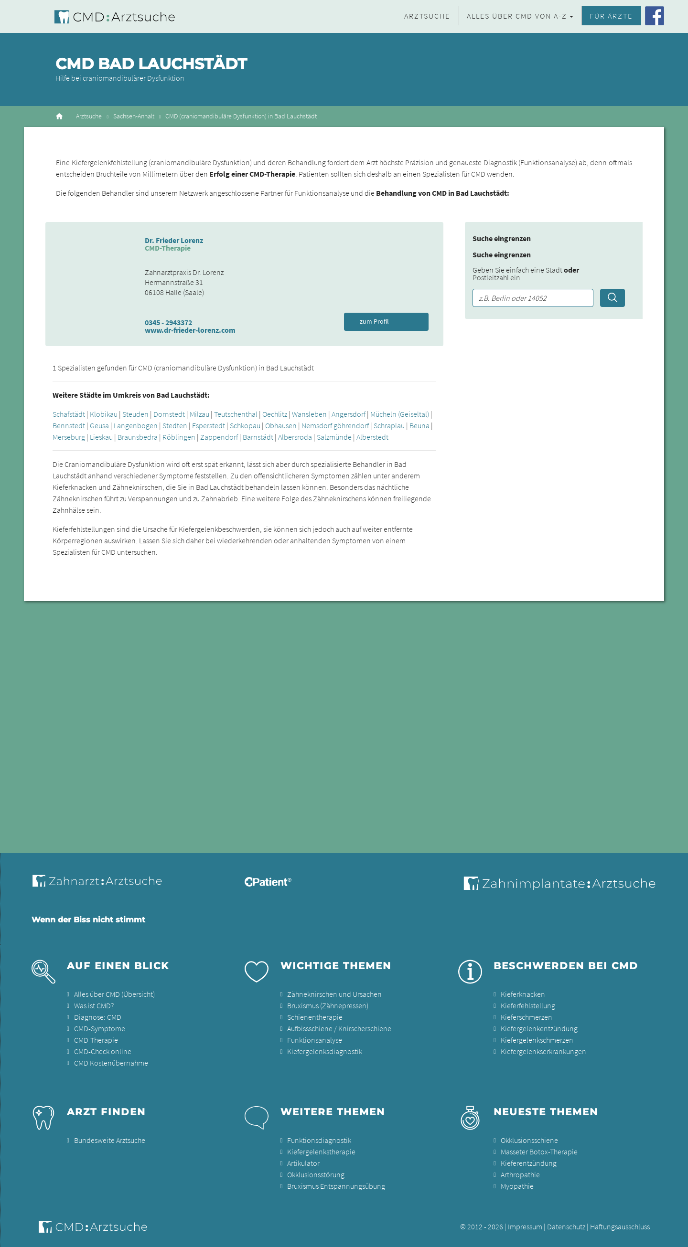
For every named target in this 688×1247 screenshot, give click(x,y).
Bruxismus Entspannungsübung (336, 1186)
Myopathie (517, 1186)
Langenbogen (136, 425)
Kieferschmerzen (526, 1017)
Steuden (135, 414)
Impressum (525, 1226)
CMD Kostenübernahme (111, 1062)
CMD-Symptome (99, 1028)
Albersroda (295, 437)
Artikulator (303, 1163)
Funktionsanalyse (314, 1040)
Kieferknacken (523, 994)
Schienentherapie (315, 1017)
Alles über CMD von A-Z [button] (517, 16)
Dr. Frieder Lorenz (174, 240)
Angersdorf (349, 414)
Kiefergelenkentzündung (539, 1028)
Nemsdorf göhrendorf (335, 425)
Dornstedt (169, 414)
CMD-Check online (102, 1051)
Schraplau (389, 425)
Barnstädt (258, 437)
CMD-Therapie (96, 1040)
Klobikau (104, 414)
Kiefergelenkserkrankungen (543, 1051)
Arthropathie (520, 1174)
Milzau (199, 414)
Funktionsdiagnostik (319, 1140)
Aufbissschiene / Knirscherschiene (339, 1028)
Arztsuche (427, 16)
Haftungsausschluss (620, 1226)
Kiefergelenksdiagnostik (324, 1051)
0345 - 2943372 (168, 322)
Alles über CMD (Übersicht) (114, 994)
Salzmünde (334, 437)
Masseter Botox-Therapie (539, 1151)
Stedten (174, 425)
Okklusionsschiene (529, 1140)
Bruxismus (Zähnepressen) (327, 1005)
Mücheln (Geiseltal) (399, 414)
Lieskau (101, 437)
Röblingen (178, 437)
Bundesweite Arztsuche (109, 1140)
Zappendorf (219, 437)
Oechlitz (274, 414)
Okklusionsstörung (315, 1174)
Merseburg (69, 437)
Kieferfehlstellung (528, 1005)
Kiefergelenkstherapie (321, 1151)
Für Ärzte (611, 16)
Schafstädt (69, 414)
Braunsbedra (138, 437)
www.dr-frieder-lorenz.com (190, 330)
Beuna (419, 425)
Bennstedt (69, 425)
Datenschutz (566, 1226)
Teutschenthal (236, 414)
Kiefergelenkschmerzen (537, 1040)
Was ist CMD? (94, 1005)
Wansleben (309, 414)
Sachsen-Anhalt (133, 116)
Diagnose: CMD (97, 1017)
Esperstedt (208, 425)
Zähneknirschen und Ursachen (334, 994)
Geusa (99, 425)
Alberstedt (372, 437)
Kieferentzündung (529, 1163)
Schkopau (245, 425)
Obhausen (281, 425)
